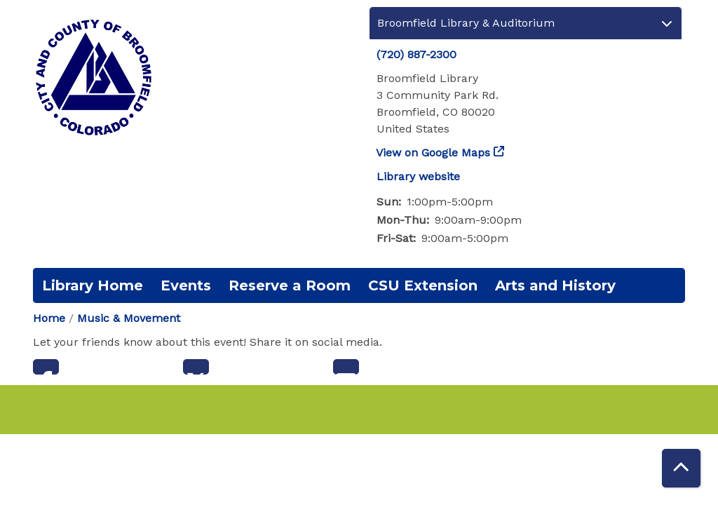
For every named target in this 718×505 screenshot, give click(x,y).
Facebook (46, 367)
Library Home (92, 285)
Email (346, 367)
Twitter (196, 367)
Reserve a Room (290, 285)
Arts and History (555, 285)
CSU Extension (422, 285)
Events (186, 285)
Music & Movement (128, 318)
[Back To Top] (681, 468)
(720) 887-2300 (416, 54)
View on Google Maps (433, 152)
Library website (418, 176)
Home (49, 318)
